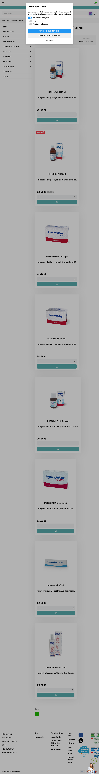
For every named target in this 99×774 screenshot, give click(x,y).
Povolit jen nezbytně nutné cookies (49, 35)
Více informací (49, 40)
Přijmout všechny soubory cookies (49, 31)
